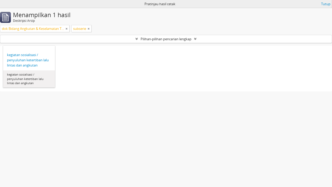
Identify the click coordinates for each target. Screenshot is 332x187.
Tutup (325, 4)
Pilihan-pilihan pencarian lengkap (166, 39)
